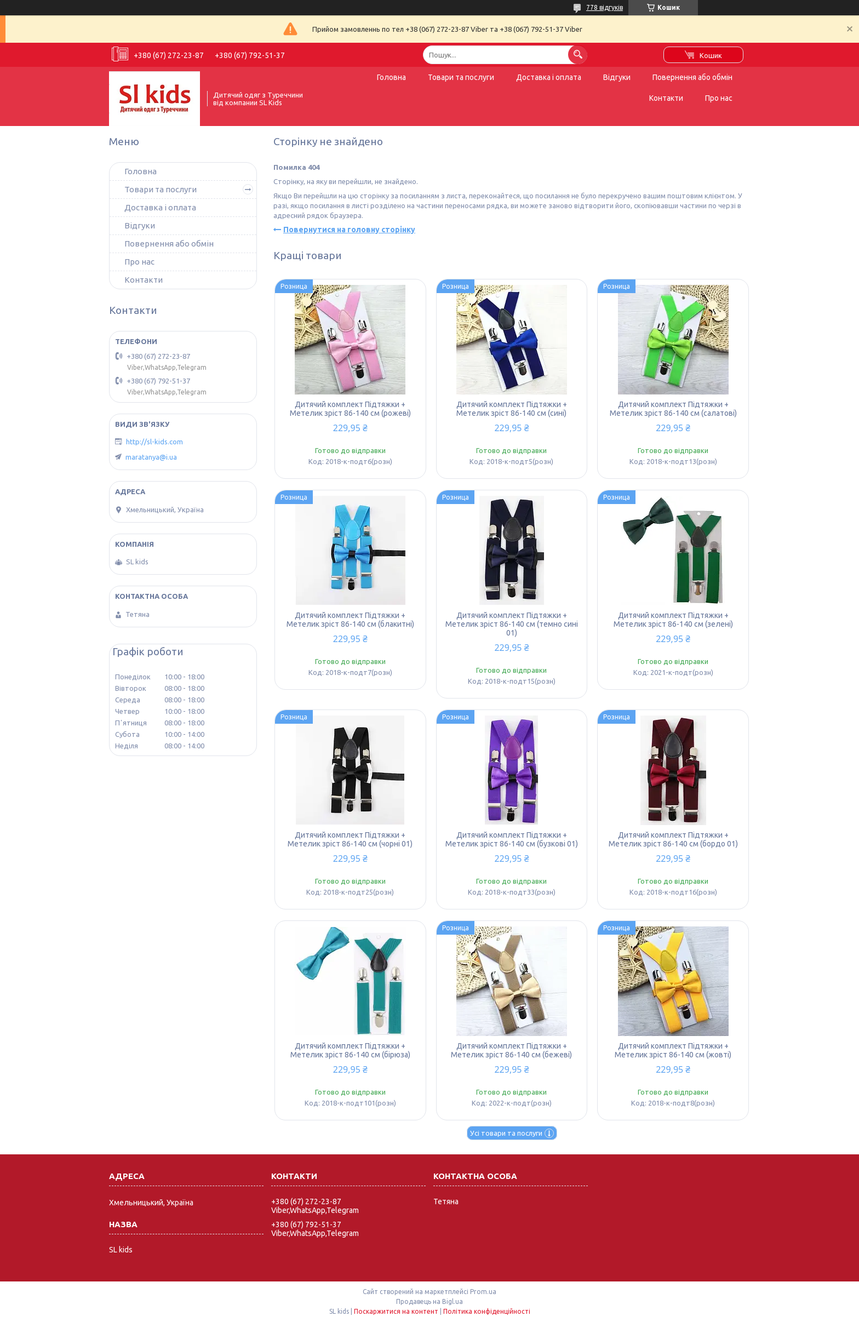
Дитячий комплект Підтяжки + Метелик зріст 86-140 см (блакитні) (350, 619)
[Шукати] (577, 54)
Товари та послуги (461, 77)
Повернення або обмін (692, 77)
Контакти (666, 98)
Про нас (718, 98)
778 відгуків (604, 7)
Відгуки (617, 77)
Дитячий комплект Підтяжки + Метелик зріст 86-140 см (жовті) (673, 1050)
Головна (391, 77)
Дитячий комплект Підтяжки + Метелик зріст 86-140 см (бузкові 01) (511, 839)
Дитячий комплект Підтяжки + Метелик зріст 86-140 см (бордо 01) (673, 839)
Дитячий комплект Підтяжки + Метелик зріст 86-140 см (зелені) (673, 619)
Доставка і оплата (548, 77)
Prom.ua (483, 1291)
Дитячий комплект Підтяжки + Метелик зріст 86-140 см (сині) (511, 408)
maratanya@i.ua (151, 457)
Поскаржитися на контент (396, 1311)
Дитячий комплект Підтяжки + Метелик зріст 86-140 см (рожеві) (350, 408)
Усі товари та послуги (506, 1133)
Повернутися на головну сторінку (349, 229)
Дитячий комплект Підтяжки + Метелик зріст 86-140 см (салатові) (673, 408)
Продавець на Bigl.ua (429, 1301)
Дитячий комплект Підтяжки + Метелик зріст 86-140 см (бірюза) (350, 1050)
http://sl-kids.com (154, 441)
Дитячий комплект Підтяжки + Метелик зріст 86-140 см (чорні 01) (350, 839)
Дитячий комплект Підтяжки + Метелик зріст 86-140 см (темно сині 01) (511, 624)
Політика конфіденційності (486, 1311)
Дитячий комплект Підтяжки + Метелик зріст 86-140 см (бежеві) (511, 1050)
